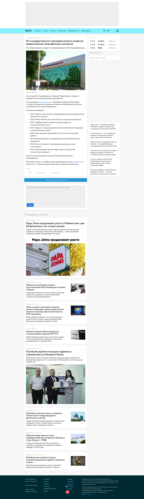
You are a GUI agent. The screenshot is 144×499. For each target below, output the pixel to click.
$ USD (92, 41)
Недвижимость (73, 31)
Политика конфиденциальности (50, 487)
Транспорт (38, 282)
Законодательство (39, 455)
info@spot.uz (90, 494)
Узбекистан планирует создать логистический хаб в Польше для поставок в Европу (45, 287)
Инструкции (62, 31)
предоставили (78, 162)
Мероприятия (86, 31)
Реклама (92, 57)
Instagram (69, 484)
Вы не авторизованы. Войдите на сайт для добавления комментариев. (56, 194)
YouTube (69, 489)
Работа (46, 491)
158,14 (100, 48)
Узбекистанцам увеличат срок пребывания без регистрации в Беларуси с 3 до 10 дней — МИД (45, 437)
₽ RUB (92, 48)
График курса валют (96, 52)
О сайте (46, 484)
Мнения (53, 31)
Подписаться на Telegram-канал (55, 180)
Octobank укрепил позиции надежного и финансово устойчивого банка (48, 353)
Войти (30, 205)
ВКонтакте (70, 486)
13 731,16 (101, 45)
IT (36, 329)
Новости (38, 31)
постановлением (45, 102)
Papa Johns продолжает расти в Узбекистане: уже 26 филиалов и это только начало (55, 225)
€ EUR (92, 45)
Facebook (69, 481)
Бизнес (38, 220)
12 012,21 (101, 41)
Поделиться (54, 173)
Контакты (103, 57)
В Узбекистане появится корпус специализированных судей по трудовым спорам (45, 459)
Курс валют (93, 38)
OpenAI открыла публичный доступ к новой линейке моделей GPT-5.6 (42, 332)
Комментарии (40, 173)
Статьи (45, 31)
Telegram (69, 479)
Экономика (39, 304)
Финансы (38, 348)
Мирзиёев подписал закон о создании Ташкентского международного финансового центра (44, 415)
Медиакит (97, 57)
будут (35, 164)
